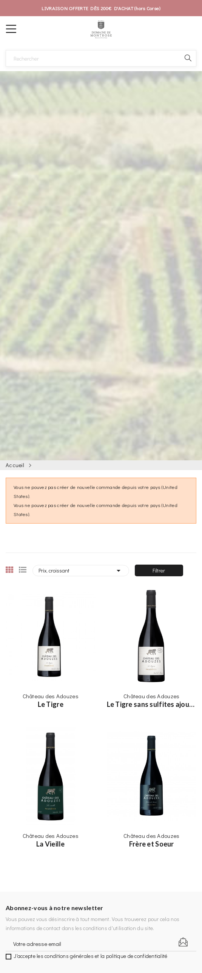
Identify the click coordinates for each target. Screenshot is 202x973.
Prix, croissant (81, 570)
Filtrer (159, 570)
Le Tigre (50, 704)
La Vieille (50, 844)
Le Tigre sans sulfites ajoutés (152, 704)
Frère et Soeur (151, 844)
